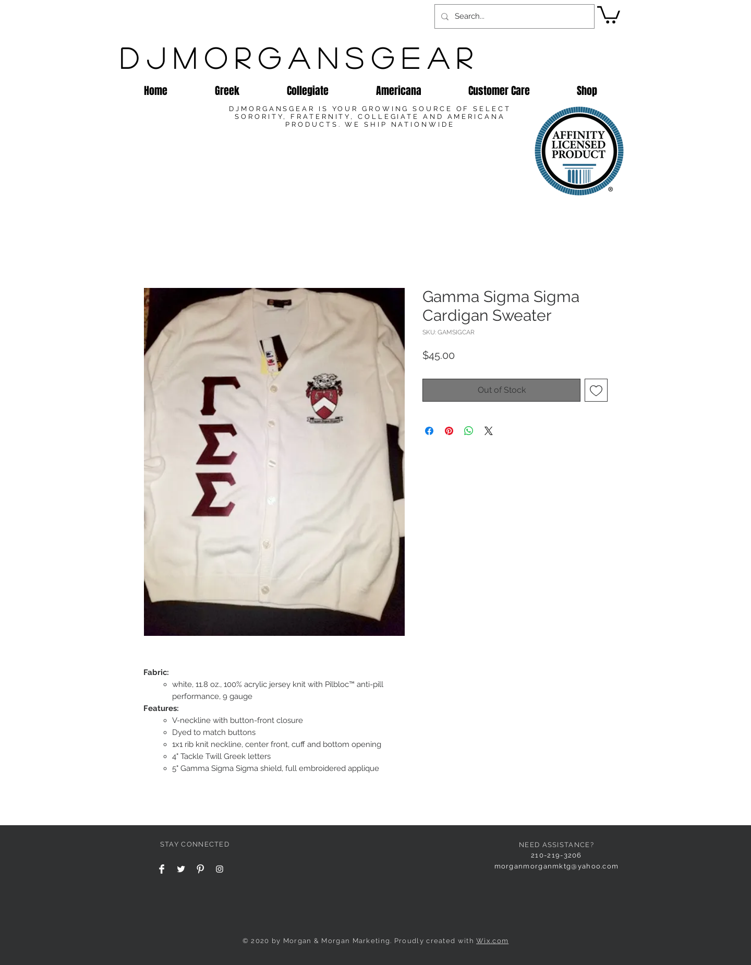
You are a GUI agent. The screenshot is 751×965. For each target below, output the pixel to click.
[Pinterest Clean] (200, 869)
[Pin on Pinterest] (449, 431)
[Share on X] (488, 431)
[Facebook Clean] (161, 869)
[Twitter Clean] (181, 869)
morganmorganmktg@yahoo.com (556, 866)
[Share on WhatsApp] (469, 431)
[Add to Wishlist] (596, 390)
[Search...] (513, 16)
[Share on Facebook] (429, 431)
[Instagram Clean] (219, 869)
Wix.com (492, 941)
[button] (608, 13)
